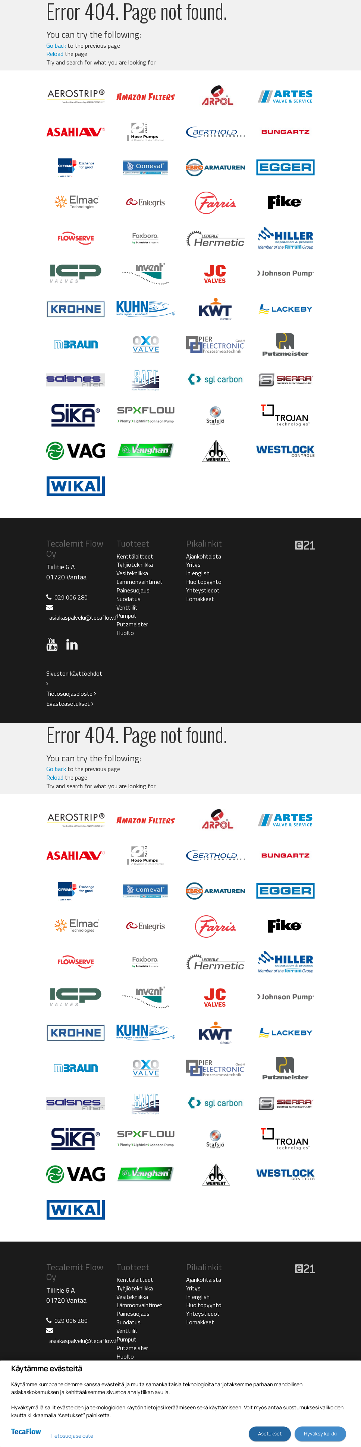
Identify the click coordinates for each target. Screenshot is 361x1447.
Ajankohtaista (203, 556)
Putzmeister (132, 624)
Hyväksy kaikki (320, 1433)
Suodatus (128, 598)
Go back (56, 45)
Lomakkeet (200, 598)
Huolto (125, 632)
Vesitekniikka (132, 573)
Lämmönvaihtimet (139, 581)
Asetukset (270, 1433)
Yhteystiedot (203, 590)
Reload (54, 53)
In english (198, 573)
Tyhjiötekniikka (134, 564)
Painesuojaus (133, 590)
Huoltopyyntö (204, 581)
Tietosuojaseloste (71, 693)
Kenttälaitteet (134, 556)
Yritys (193, 564)
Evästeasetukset (70, 703)
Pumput (126, 615)
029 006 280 (71, 597)
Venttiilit (127, 607)
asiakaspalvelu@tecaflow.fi (84, 617)
